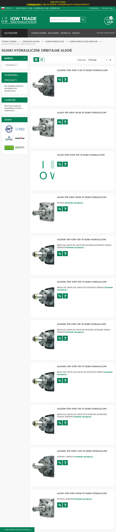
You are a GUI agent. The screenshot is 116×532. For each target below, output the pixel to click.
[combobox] (67, 19)
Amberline (12, 65)
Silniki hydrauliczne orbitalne (84, 41)
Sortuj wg (81, 60)
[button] (72, 82)
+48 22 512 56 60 (109, 33)
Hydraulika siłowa (31, 41)
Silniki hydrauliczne (54, 41)
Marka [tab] (8, 58)
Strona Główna (9, 41)
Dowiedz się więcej (86, 206)
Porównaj (94, 8)
